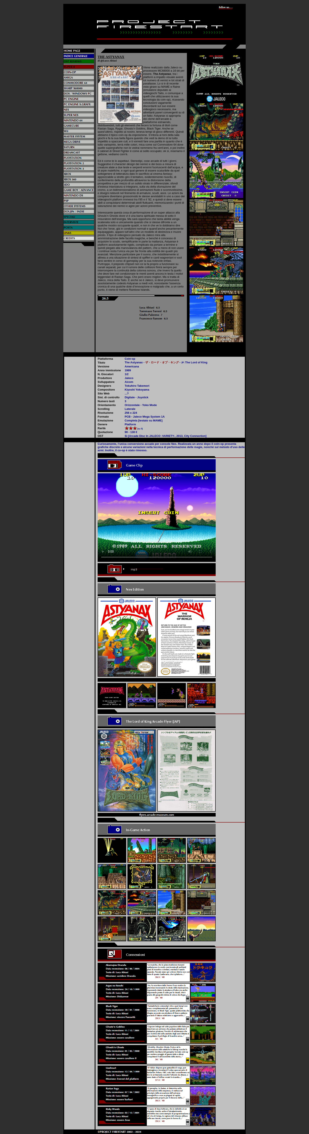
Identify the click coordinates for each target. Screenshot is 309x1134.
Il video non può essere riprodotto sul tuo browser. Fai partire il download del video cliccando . (157, 517)
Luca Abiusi (110, 60)
